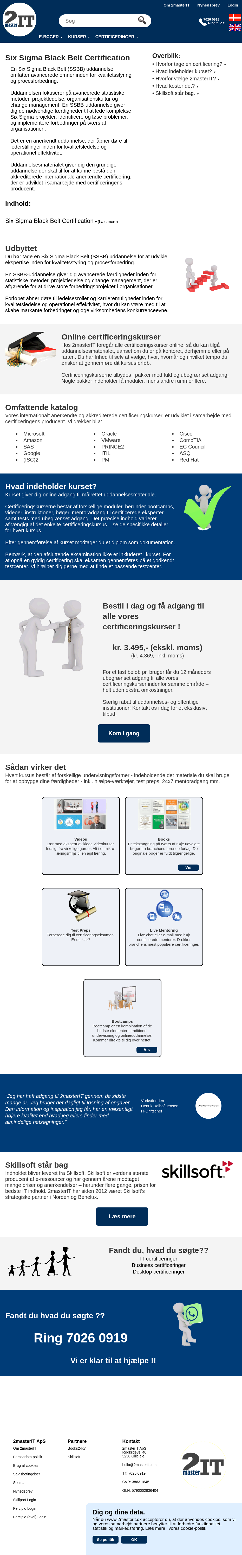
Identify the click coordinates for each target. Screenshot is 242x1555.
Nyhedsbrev (208, 5)
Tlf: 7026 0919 (134, 1473)
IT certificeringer (158, 1259)
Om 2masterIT (176, 5)
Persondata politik (27, 1457)
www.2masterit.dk (124, 1519)
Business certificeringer (159, 1265)
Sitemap (20, 1483)
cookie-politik (193, 1528)
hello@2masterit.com (139, 1465)
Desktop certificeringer (159, 1272)
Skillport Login (24, 1500)
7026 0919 (97, 1338)
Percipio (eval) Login (30, 1517)
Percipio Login (24, 1508)
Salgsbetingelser (26, 1474)
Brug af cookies (25, 1465)
